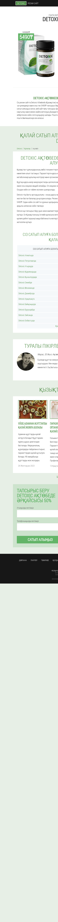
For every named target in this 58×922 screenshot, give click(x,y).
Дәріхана (23, 560)
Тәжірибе (45, 560)
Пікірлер (34, 560)
